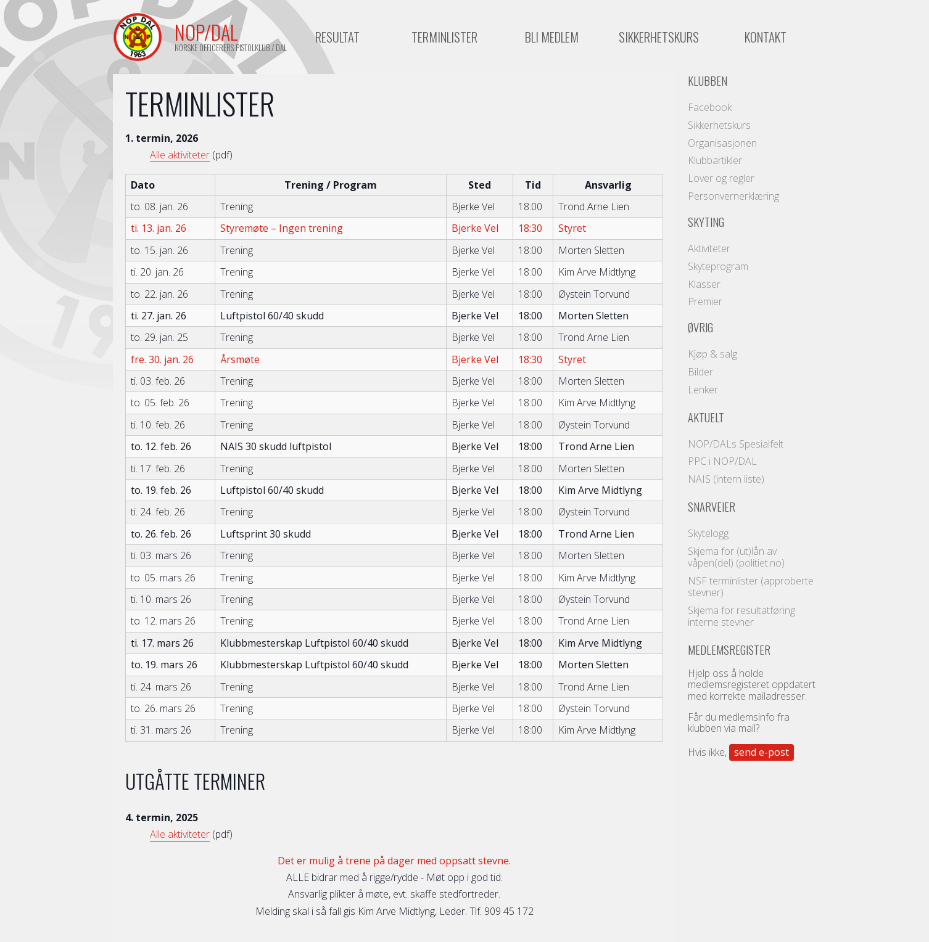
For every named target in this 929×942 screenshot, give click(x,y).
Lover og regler (721, 178)
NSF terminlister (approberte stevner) (751, 586)
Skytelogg (708, 533)
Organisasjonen (722, 143)
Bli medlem (552, 36)
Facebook (710, 107)
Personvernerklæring (733, 196)
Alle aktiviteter (180, 155)
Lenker (703, 389)
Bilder (700, 372)
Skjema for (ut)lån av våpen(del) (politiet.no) (736, 557)
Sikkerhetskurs (659, 36)
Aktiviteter (709, 248)
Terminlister (444, 36)
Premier (705, 301)
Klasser (704, 284)
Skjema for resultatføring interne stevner (741, 616)
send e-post (761, 752)
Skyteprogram (718, 266)
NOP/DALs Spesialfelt (735, 444)
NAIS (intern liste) (726, 479)
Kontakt (766, 36)
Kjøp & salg (712, 354)
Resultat (337, 36)
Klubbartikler (715, 160)
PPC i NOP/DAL (722, 461)
